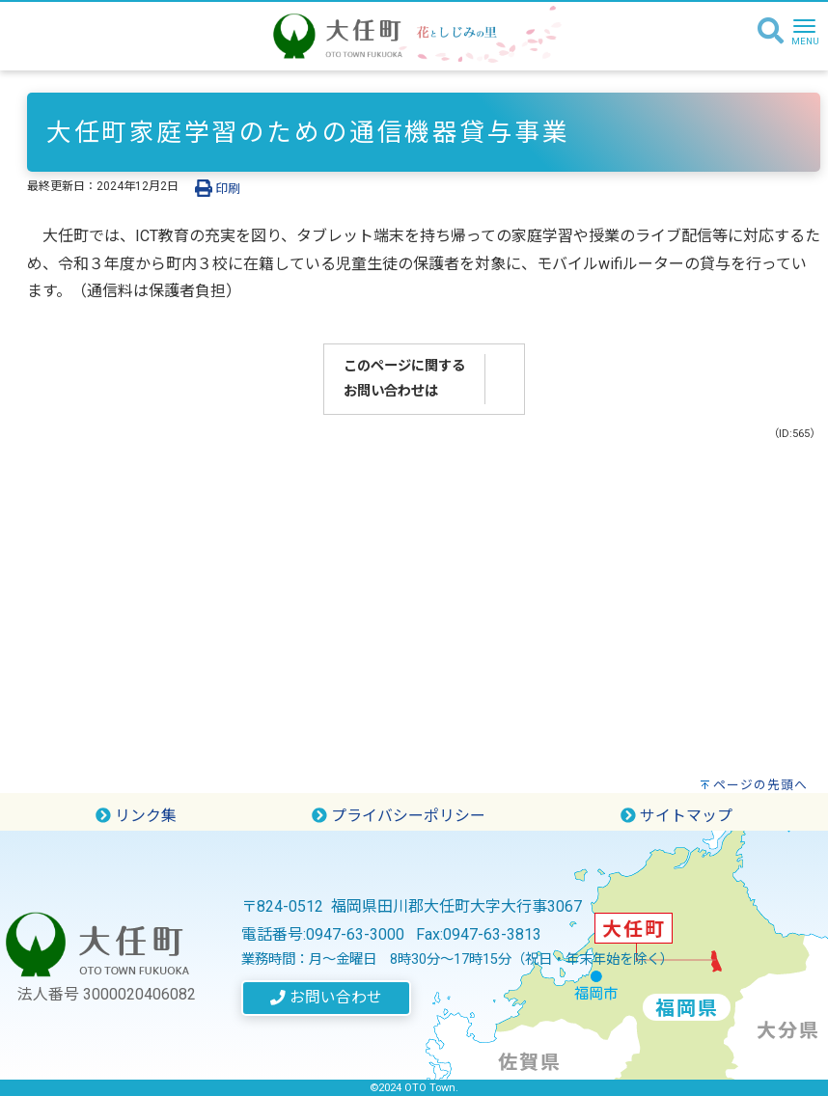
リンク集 (136, 816)
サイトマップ (676, 816)
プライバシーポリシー (398, 816)
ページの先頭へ (760, 785)
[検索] (771, 31)
